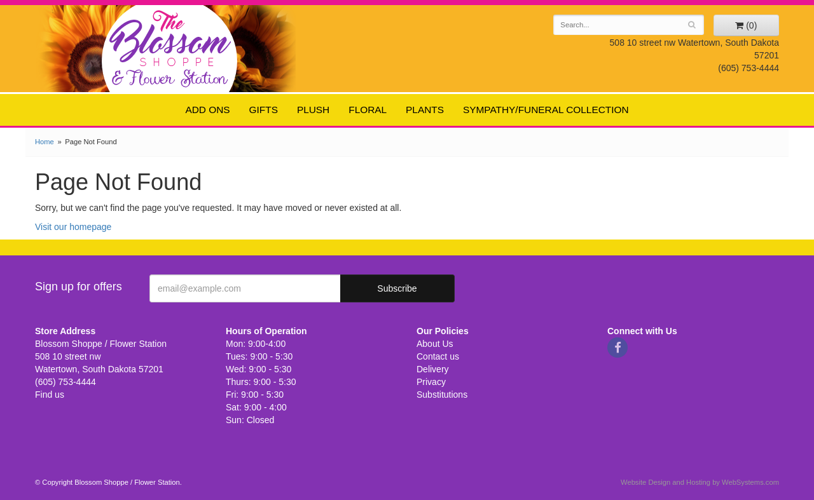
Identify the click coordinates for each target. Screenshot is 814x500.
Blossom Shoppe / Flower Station (170, 48)
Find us (49, 394)
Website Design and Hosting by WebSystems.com (700, 482)
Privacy (431, 382)
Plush (313, 109)
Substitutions (442, 394)
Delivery (433, 369)
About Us (435, 344)
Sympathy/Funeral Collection (546, 109)
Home (44, 141)
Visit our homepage (73, 227)
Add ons (207, 109)
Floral (367, 109)
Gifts (263, 109)
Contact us (438, 356)
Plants (425, 109)
